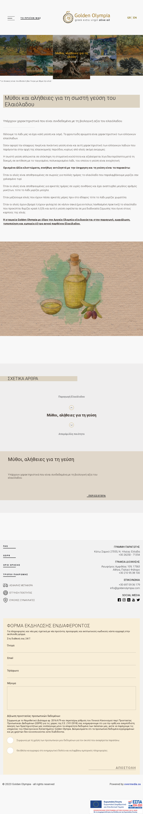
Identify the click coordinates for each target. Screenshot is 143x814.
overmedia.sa (132, 784)
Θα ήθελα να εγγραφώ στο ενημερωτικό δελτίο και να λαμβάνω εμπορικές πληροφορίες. (63, 750)
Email (10, 658)
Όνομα (10, 645)
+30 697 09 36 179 (129, 584)
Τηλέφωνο (13, 670)
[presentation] (31, 764)
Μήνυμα (11, 683)
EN (135, 17)
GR (129, 17)
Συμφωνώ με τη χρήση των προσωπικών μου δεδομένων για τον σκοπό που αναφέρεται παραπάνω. (69, 740)
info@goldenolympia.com (125, 587)
